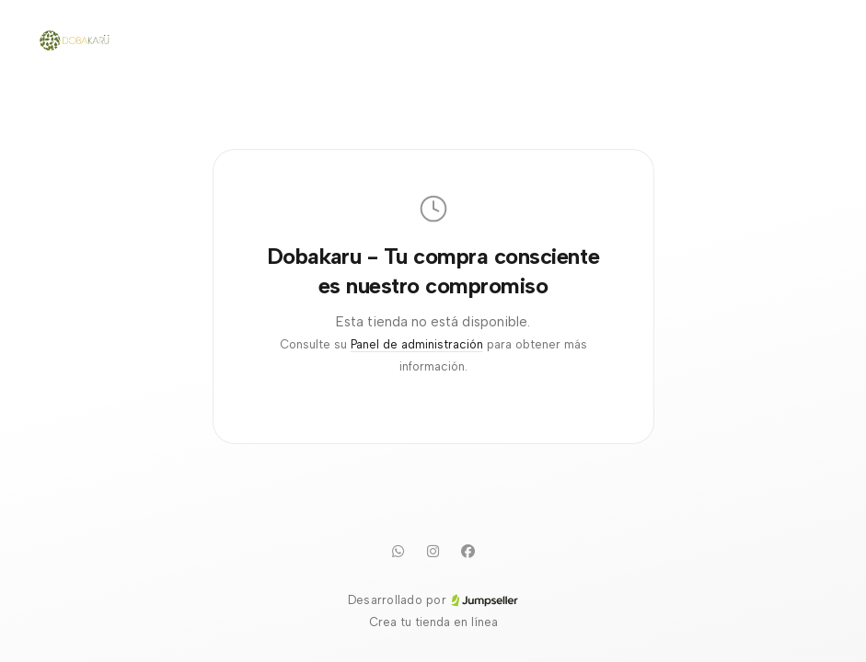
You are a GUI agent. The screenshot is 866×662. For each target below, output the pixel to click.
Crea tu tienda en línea (433, 622)
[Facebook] (468, 550)
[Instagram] (433, 550)
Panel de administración (417, 344)
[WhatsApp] (398, 550)
